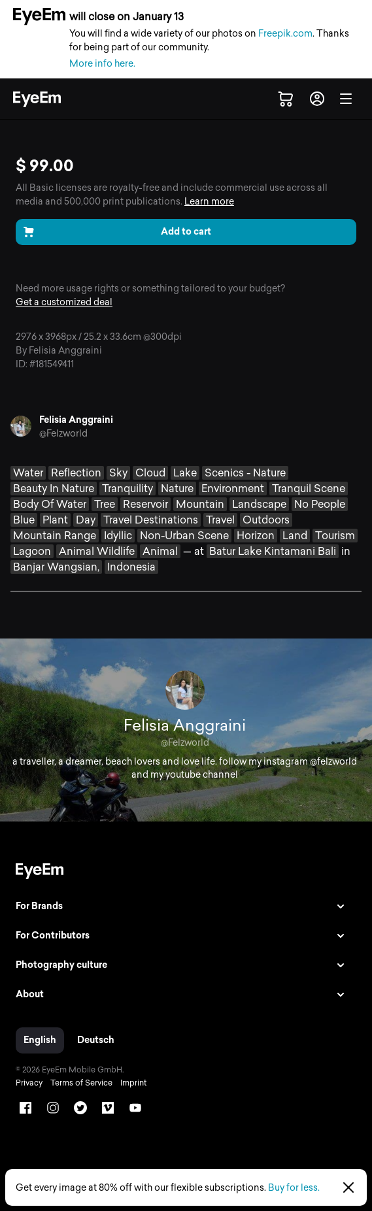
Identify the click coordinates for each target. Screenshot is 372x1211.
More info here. (102, 63)
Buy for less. (294, 1187)
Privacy (29, 1082)
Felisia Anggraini (76, 419)
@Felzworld (63, 433)
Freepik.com (285, 33)
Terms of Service (81, 1082)
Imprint (133, 1082)
